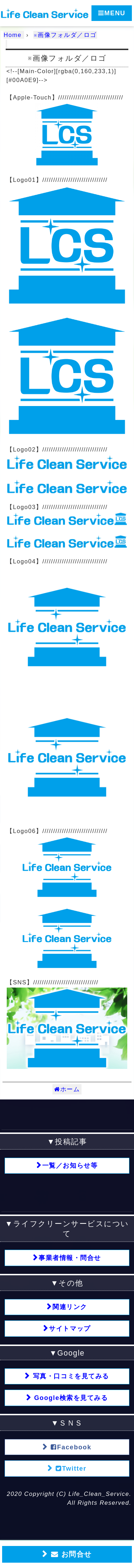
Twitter (69, 1468)
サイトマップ (69, 1328)
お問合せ (69, 1554)
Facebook (69, 1447)
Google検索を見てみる (70, 1397)
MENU (111, 13)
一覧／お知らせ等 (69, 1165)
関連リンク (69, 1306)
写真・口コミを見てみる (69, 1376)
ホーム (67, 1089)
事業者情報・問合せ (70, 1257)
